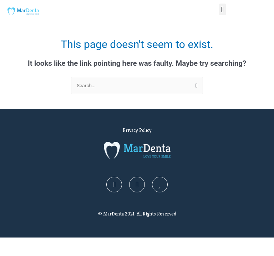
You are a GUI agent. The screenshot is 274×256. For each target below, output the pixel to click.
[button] (222, 9)
